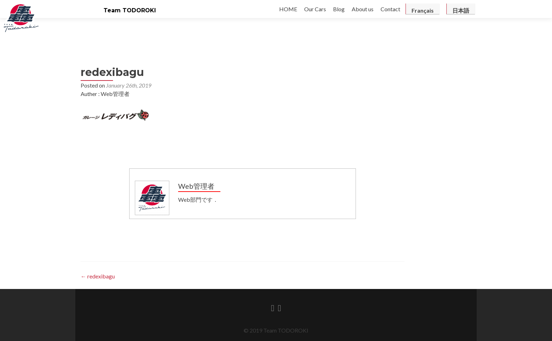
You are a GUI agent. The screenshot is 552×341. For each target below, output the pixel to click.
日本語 (460, 10)
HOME (288, 9)
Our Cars (315, 9)
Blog (339, 9)
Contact (390, 9)
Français (423, 10)
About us (363, 9)
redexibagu (98, 276)
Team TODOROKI (130, 10)
